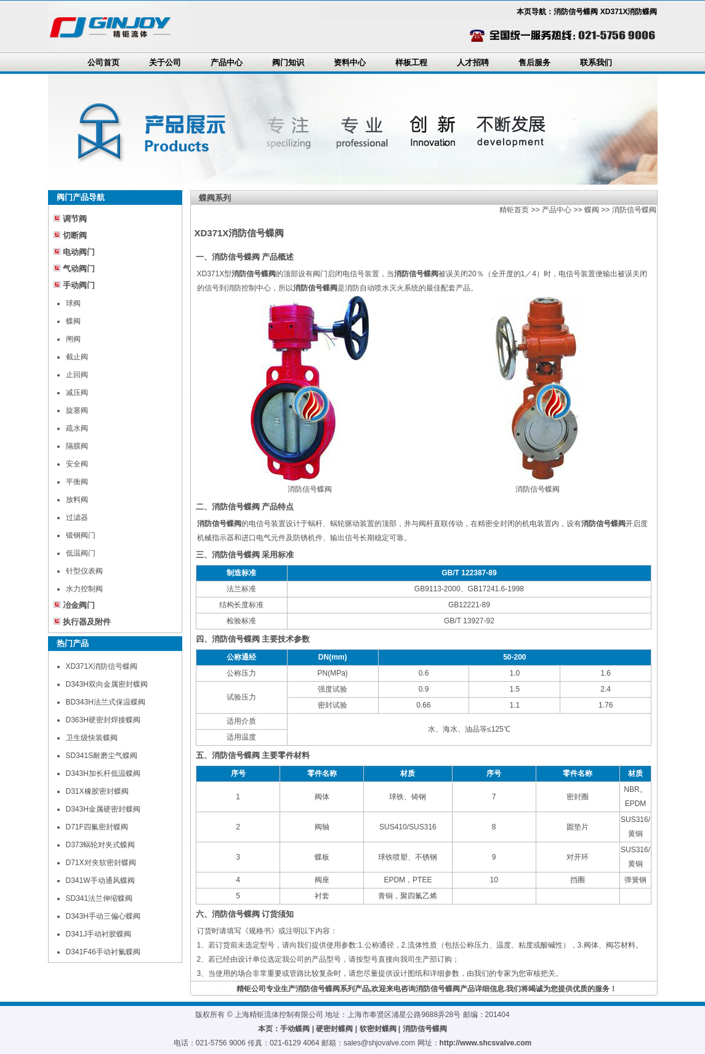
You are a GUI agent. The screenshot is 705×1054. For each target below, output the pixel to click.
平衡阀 (77, 481)
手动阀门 (79, 285)
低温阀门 (80, 553)
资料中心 (350, 62)
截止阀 (77, 357)
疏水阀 (77, 428)
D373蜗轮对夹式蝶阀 (100, 844)
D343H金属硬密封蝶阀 (103, 809)
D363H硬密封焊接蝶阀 (103, 720)
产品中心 (227, 62)
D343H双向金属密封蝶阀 (107, 684)
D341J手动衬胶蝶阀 (99, 934)
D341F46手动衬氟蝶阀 (103, 952)
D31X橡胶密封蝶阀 (97, 791)
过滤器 (77, 517)
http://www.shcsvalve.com (486, 1043)
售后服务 (534, 62)
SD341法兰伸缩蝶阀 (99, 898)
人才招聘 (473, 62)
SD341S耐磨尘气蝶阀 (102, 755)
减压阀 (77, 392)
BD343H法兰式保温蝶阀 (105, 702)
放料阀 (77, 499)
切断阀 (75, 235)
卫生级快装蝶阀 (92, 737)
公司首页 (103, 62)
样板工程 (411, 62)
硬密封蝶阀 (334, 1028)
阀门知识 (288, 62)
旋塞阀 (77, 410)
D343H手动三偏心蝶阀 (103, 916)
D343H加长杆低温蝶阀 (103, 773)
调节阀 (75, 218)
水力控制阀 (84, 589)
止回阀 (77, 374)
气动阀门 (79, 268)
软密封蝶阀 (378, 1028)
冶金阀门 (79, 605)
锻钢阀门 (80, 535)
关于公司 (165, 62)
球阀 (73, 303)
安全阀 (77, 464)
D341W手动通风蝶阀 (100, 880)
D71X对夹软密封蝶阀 (101, 862)
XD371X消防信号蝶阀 (102, 666)
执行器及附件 (87, 621)
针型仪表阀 (84, 571)
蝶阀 (73, 321)
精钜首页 (514, 210)
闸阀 (73, 339)
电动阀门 (79, 252)
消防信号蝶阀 (634, 210)
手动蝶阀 (295, 1028)
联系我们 (596, 62)
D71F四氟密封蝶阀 (97, 827)
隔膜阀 (77, 446)
